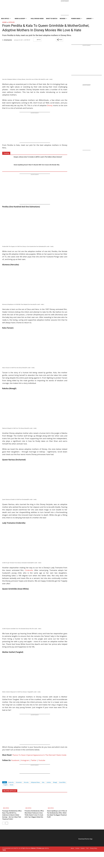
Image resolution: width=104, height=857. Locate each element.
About (72, 848)
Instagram (25, 760)
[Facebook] (3, 779)
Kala (43, 782)
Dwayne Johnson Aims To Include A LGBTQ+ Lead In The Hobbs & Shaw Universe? (38, 157)
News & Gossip (21, 18)
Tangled (5, 784)
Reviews (63, 18)
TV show (39, 848)
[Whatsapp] (10, 779)
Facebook (15, 760)
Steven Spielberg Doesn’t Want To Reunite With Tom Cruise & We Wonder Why (36, 165)
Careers (83, 848)
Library (89, 18)
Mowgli (55, 782)
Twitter (34, 760)
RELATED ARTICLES (9, 791)
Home (4, 22)
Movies (33, 848)
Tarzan (11, 784)
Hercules (26, 782)
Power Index (76, 18)
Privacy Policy (93, 848)
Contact (77, 848)
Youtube (41, 760)
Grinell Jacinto (8, 40)
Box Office (6, 808)
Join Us (37, 39)
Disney (49, 105)
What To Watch (51, 18)
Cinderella (29, 570)
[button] (59, 40)
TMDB (4, 850)
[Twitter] (7, 779)
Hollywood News (37, 18)
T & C (87, 848)
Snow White (62, 782)
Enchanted (19, 782)
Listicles (11, 22)
